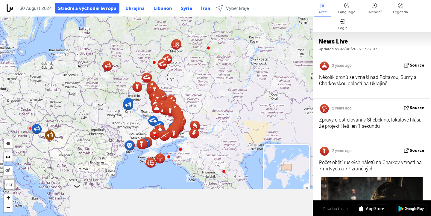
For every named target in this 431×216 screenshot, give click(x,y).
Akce (322, 8)
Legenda (400, 8)
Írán (205, 8)
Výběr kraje (232, 8)
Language (346, 8)
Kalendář (374, 8)
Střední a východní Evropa (87, 8)
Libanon (163, 8)
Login (342, 24)
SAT (9, 184)
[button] (155, 135)
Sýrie (186, 8)
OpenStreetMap (278, 213)
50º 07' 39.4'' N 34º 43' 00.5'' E (289, 208)
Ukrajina (135, 8)
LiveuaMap (256, 213)
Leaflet (218, 213)
